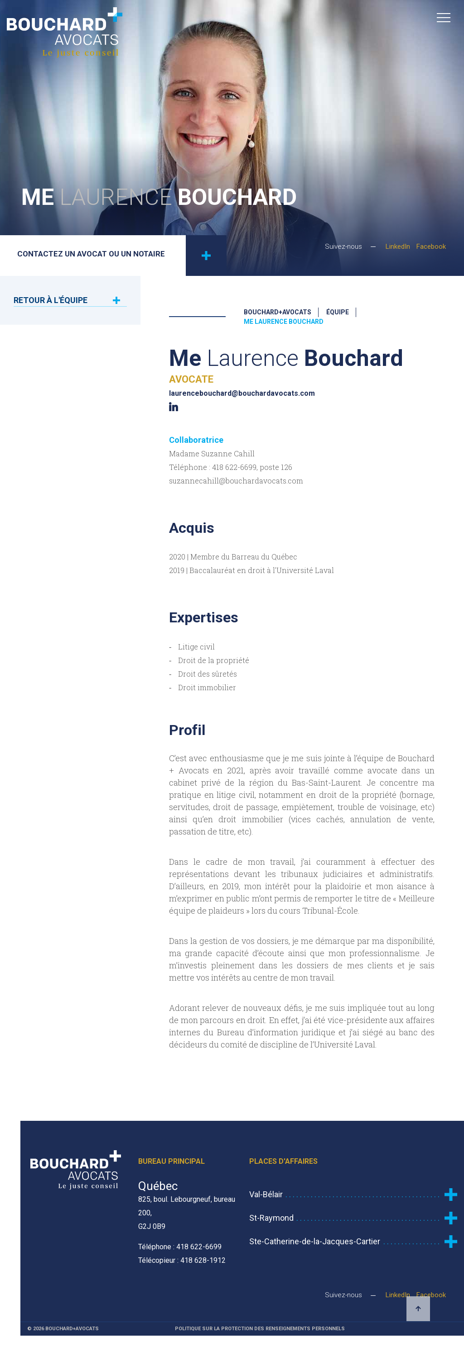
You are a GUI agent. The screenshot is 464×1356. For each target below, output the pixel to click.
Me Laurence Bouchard (284, 321)
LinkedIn (398, 248)
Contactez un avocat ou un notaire (122, 255)
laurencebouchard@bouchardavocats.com (242, 393)
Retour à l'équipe (50, 300)
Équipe (337, 312)
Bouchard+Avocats (277, 312)
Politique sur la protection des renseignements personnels (260, 1329)
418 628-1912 (203, 1260)
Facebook (431, 248)
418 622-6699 (234, 467)
